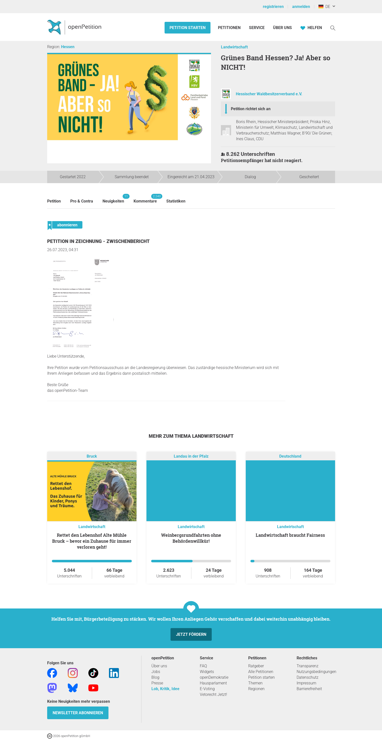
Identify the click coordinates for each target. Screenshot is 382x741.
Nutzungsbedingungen (316, 671)
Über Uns (282, 27)
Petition (54, 201)
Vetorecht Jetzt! (213, 694)
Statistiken (175, 201)
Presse (157, 683)
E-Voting (207, 688)
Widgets (207, 671)
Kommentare (145, 198)
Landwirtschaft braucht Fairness (290, 535)
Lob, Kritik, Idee (165, 688)
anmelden (301, 6)
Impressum (306, 683)
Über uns (159, 666)
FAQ (203, 666)
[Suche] (332, 28)
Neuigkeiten (113, 198)
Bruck (92, 456)
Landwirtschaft (234, 47)
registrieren (273, 6)
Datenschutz (307, 677)
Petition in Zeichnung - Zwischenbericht (98, 241)
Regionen (256, 688)
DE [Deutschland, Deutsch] (324, 6)
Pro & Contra (81, 201)
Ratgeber (256, 666)
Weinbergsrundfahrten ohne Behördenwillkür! (191, 538)
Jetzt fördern (191, 634)
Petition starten (188, 27)
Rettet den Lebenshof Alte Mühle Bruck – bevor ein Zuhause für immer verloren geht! (91, 541)
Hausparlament (213, 683)
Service (257, 27)
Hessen (67, 46)
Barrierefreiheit (309, 688)
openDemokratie (214, 677)
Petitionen (230, 27)
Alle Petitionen (260, 671)
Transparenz (307, 666)
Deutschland (290, 456)
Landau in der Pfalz (191, 456)
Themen (255, 683)
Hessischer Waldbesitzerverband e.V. (269, 94)
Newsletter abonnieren (78, 712)
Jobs (155, 671)
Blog (155, 677)
